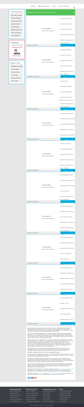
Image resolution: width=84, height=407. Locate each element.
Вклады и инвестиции (15, 77)
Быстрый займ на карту (15, 401)
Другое (61, 389)
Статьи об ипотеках (15, 72)
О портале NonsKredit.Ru (65, 397)
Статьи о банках (14, 80)
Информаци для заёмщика (17, 66)
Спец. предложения (15, 35)
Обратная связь (63, 401)
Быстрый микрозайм (14, 393)
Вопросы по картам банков (32, 395)
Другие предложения (44, 6)
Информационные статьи (49, 389)
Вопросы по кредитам (31, 391)
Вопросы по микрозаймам (32, 393)
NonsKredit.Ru (41, 373)
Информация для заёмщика (49, 391)
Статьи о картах (14, 75)
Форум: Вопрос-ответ (31, 389)
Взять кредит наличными (16, 15)
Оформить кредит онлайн (65, 395)
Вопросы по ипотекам (31, 399)
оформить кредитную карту (54, 373)
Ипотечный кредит (15, 26)
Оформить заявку (68, 45)
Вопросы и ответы (64, 6)
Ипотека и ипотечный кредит (16, 399)
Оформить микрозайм (16, 18)
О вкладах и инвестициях (48, 401)
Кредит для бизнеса (15, 24)
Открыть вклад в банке (16, 32)
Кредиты (33, 6)
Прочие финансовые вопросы (32, 401)
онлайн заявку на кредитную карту (66, 369)
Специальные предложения (66, 391)
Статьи (54, 6)
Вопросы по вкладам (30, 397)
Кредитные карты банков (16, 21)
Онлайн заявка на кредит (15, 391)
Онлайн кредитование (15, 389)
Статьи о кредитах (15, 69)
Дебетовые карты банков (16, 29)
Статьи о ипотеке (46, 395)
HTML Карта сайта (63, 399)
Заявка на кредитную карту (16, 395)
